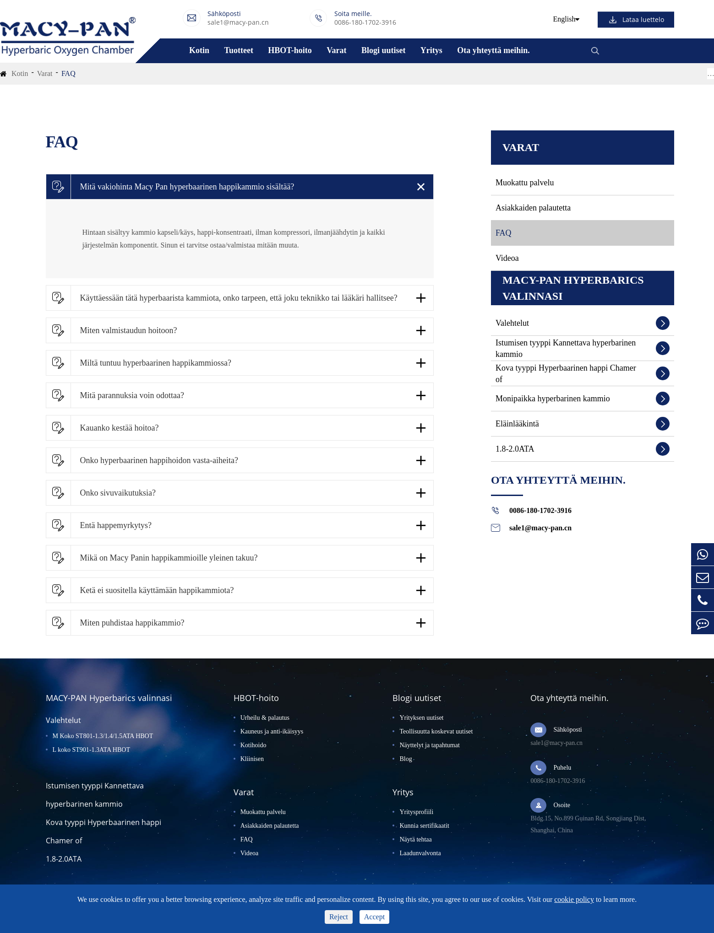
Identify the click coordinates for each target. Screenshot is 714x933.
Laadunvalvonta (420, 853)
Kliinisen (252, 758)
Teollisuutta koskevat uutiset (436, 731)
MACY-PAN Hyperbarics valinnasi (573, 288)
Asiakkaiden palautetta (533, 207)
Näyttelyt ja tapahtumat (429, 745)
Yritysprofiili (416, 812)
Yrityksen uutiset (421, 717)
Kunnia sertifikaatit (424, 825)
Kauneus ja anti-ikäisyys (272, 731)
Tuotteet (238, 50)
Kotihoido (253, 745)
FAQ (68, 73)
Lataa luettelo (643, 19)
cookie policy (574, 899)
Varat (336, 50)
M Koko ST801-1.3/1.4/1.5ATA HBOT (103, 736)
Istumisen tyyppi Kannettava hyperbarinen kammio (566, 348)
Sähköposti (567, 729)
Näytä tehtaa (415, 839)
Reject (338, 917)
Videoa (507, 258)
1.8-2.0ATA (515, 448)
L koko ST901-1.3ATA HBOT (91, 749)
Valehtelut (512, 323)
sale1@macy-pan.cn (238, 22)
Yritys (431, 50)
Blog (405, 758)
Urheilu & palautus (264, 717)
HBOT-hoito (289, 50)
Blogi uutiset (383, 50)
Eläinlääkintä (517, 423)
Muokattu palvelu (525, 182)
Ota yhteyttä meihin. (493, 50)
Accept (374, 917)
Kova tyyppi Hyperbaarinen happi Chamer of (566, 373)
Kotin (199, 50)
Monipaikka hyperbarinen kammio (553, 398)
